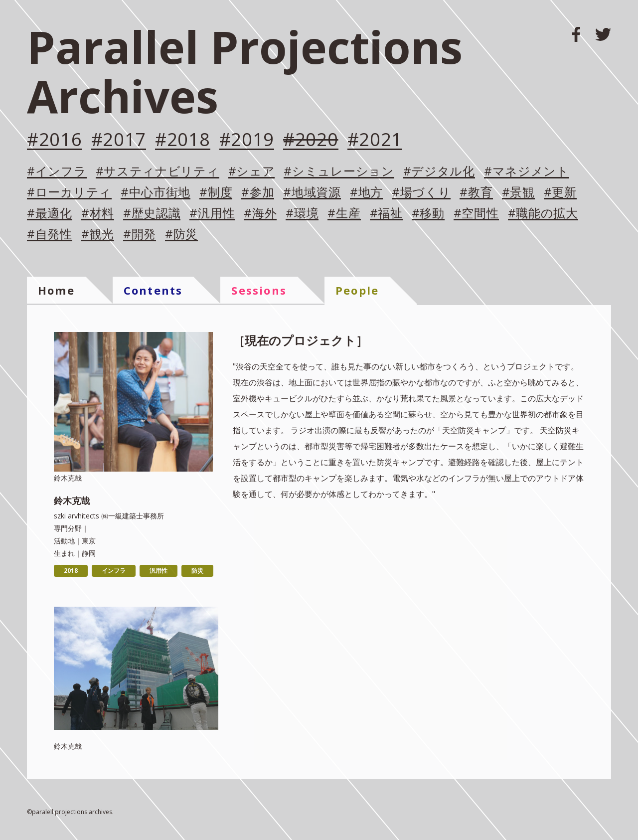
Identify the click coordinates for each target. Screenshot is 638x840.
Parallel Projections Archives (245, 71)
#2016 (54, 140)
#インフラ (57, 171)
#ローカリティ (69, 192)
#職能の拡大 (543, 213)
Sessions (259, 290)
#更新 (560, 192)
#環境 (302, 213)
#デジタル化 (439, 171)
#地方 (366, 192)
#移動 (428, 213)
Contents (153, 290)
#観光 (97, 234)
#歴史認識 (152, 213)
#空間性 (476, 213)
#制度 (215, 192)
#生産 (343, 213)
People (357, 290)
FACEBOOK (576, 34)
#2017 (119, 140)
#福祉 (386, 213)
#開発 (139, 234)
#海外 (260, 213)
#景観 (518, 192)
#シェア (251, 171)
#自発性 (49, 234)
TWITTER (603, 34)
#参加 (257, 192)
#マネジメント (526, 171)
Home (56, 290)
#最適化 (49, 213)
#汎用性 (212, 213)
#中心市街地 (155, 192)
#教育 (476, 192)
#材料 (97, 213)
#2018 (182, 140)
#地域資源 (312, 192)
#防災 (181, 234)
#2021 (375, 140)
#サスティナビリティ (157, 171)
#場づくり (421, 192)
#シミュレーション (339, 171)
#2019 (247, 140)
